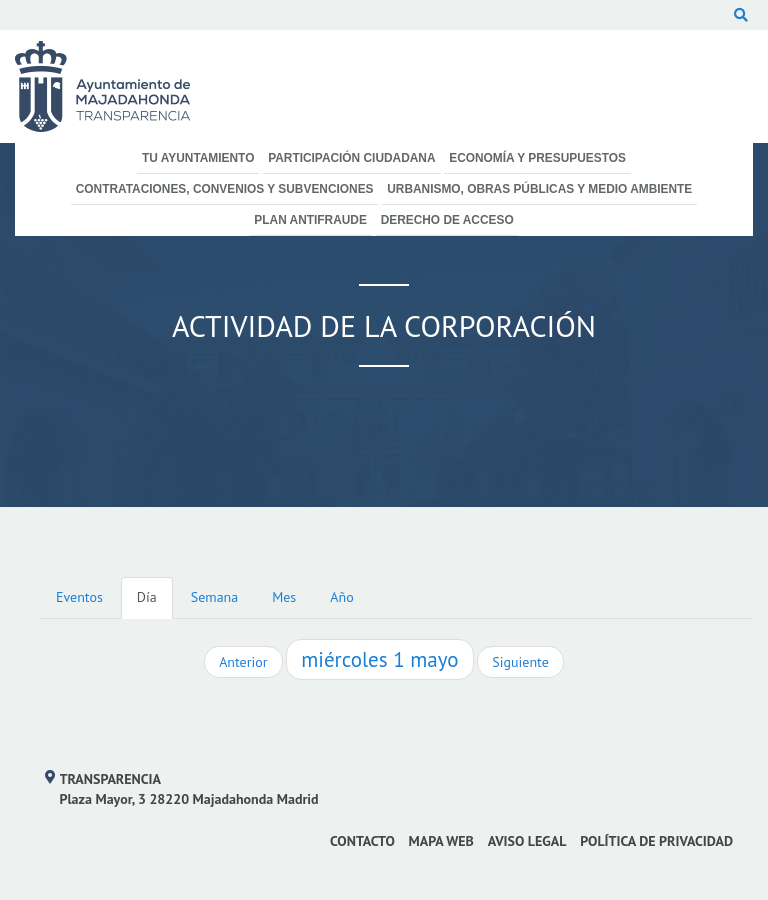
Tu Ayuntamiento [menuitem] (198, 158)
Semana (214, 597)
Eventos (79, 597)
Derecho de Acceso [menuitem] (447, 220)
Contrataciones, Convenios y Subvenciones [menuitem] (225, 189)
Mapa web (441, 841)
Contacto (362, 841)
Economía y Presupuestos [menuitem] (537, 158)
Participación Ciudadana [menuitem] (351, 158)
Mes (284, 597)
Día (147, 597)
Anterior (243, 662)
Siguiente (520, 662)
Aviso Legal (527, 841)
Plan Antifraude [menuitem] (310, 220)
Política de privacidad (656, 841)
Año (341, 597)
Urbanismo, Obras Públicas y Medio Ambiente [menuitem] (539, 189)
